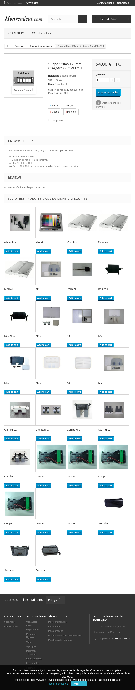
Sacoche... (104, 523)
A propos (31, 646)
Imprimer (58, 120)
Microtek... (73, 242)
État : (51, 84)
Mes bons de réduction (60, 640)
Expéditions (32, 629)
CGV (28, 641)
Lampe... (41, 476)
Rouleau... (73, 288)
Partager (68, 105)
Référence (53, 75)
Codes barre (42, 33)
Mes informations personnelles (65, 635)
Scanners (16, 33)
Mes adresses (55, 631)
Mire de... (41, 242)
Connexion (123, 3)
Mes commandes (57, 621)
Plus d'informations (59, 683)
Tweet (54, 105)
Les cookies (32, 663)
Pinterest (71, 111)
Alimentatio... (12, 242)
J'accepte (79, 684)
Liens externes (34, 658)
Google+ (55, 111)
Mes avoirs (54, 626)
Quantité (100, 74)
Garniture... (10, 429)
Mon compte (58, 616)
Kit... (38, 288)
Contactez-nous (105, 3)
